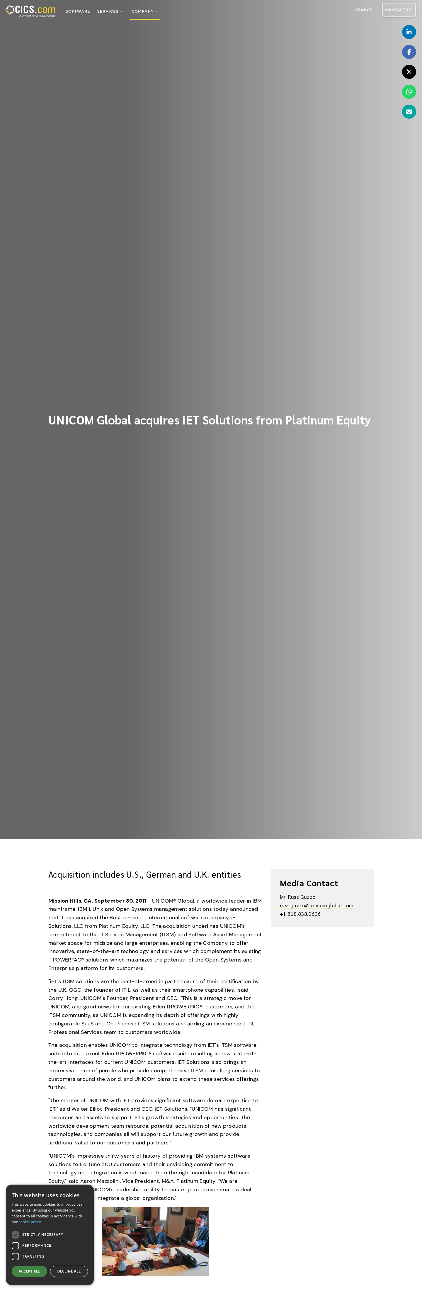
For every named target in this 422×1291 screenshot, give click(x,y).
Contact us (399, 10)
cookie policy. (30, 1221)
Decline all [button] (69, 1271)
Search (364, 10)
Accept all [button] (29, 1271)
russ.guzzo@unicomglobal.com (317, 905)
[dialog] (50, 1235)
